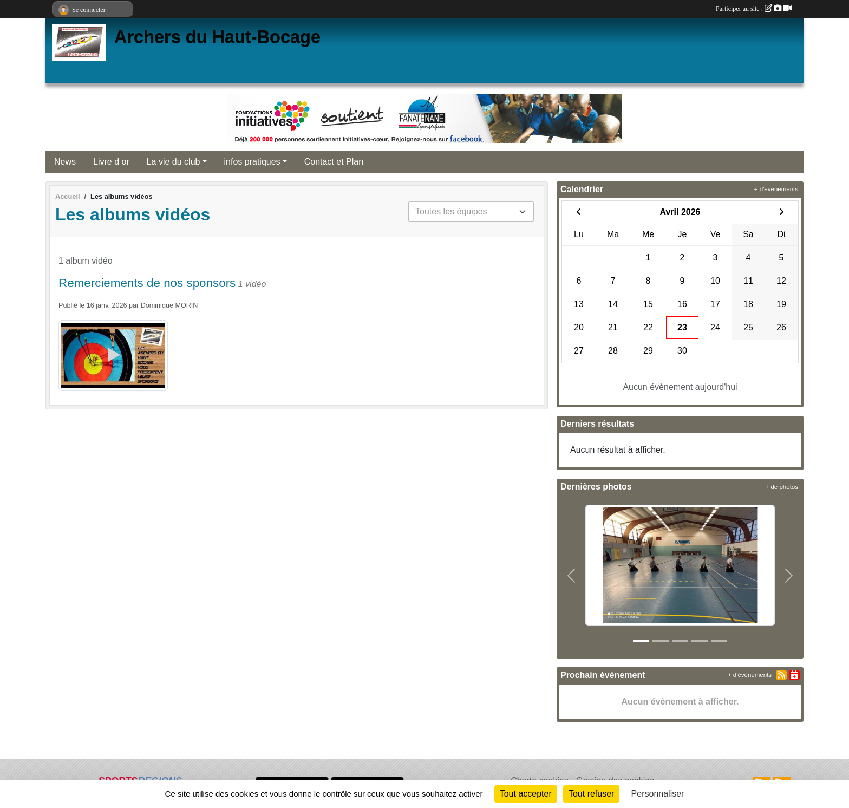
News (65, 161)
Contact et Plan (333, 161)
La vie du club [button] (173, 161)
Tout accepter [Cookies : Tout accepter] (526, 793)
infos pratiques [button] (252, 161)
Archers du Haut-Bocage (217, 37)
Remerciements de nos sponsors (147, 283)
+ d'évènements (776, 189)
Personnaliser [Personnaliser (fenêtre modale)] (657, 793)
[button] (571, 576)
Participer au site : (754, 8)
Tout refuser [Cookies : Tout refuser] (591, 793)
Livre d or (111, 161)
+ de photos (782, 487)
